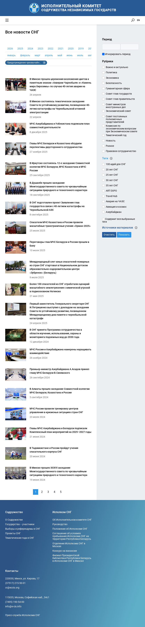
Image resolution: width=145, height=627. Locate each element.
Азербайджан (113, 212)
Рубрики (107, 61)
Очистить (109, 234)
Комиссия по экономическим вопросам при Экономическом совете (121, 128)
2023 (40, 48)
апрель (49, 55)
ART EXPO (111, 190)
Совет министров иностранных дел (116, 106)
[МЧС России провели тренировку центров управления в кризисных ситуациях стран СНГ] (48, 415)
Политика (111, 72)
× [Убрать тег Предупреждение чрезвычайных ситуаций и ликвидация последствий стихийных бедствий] (44, 62)
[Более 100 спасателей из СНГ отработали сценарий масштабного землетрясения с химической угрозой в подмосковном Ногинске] (48, 290)
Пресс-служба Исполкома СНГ (22, 615)
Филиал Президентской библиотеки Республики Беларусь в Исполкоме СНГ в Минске (71, 558)
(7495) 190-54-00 (14, 601)
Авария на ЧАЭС (115, 201)
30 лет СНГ (112, 180)
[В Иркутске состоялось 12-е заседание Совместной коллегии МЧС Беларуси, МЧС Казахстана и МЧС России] (48, 169)
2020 (71, 48)
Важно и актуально (117, 67)
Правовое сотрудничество (121, 151)
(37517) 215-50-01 (15, 583)
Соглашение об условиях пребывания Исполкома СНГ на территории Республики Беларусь (71, 536)
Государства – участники (19, 524)
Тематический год (116, 135)
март (37, 55)
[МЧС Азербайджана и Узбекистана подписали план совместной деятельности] (48, 130)
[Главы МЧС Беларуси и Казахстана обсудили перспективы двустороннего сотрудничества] (48, 150)
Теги (107, 158)
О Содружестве (14, 519)
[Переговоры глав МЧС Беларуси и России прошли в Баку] (48, 248)
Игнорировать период (116, 54)
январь (11, 55)
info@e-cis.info (13, 606)
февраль (25, 55)
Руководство (59, 524)
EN (138, 20)
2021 (60, 48)
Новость (111, 140)
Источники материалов (120, 227)
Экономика (112, 77)
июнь (70, 55)
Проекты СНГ (13, 533)
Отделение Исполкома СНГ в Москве (68, 545)
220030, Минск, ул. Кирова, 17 (22, 578)
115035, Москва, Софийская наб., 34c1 (27, 597)
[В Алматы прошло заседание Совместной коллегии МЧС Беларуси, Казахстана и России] (48, 395)
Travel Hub (111, 196)
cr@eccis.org (12, 587)
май (60, 55)
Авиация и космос (116, 206)
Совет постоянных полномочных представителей (116, 119)
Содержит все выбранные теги (118, 220)
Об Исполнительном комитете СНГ (72, 519)
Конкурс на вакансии (64, 550)
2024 (30, 48)
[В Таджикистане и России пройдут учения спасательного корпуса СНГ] (48, 454)
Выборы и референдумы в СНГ (22, 528)
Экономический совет (118, 111)
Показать (124, 234)
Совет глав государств (119, 93)
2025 (20, 48)
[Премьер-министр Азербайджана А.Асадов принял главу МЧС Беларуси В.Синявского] (48, 375)
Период (107, 39)
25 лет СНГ (112, 174)
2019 (81, 48)
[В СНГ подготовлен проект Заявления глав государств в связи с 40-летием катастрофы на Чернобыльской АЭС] (48, 209)
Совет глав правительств (120, 99)
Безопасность (114, 83)
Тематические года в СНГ (19, 537)
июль (80, 55)
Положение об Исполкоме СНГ (69, 528)
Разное (110, 145)
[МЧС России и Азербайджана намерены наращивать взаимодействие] (48, 356)
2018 (91, 48)
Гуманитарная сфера (118, 88)
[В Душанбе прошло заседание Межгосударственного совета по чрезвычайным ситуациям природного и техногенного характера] (48, 189)
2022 (50, 48)
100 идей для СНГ (116, 164)
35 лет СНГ (112, 185)
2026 (10, 48)
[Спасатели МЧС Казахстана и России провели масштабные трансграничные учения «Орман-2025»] (48, 229)
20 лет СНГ (112, 169)
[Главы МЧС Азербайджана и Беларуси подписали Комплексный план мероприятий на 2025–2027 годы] (48, 435)
